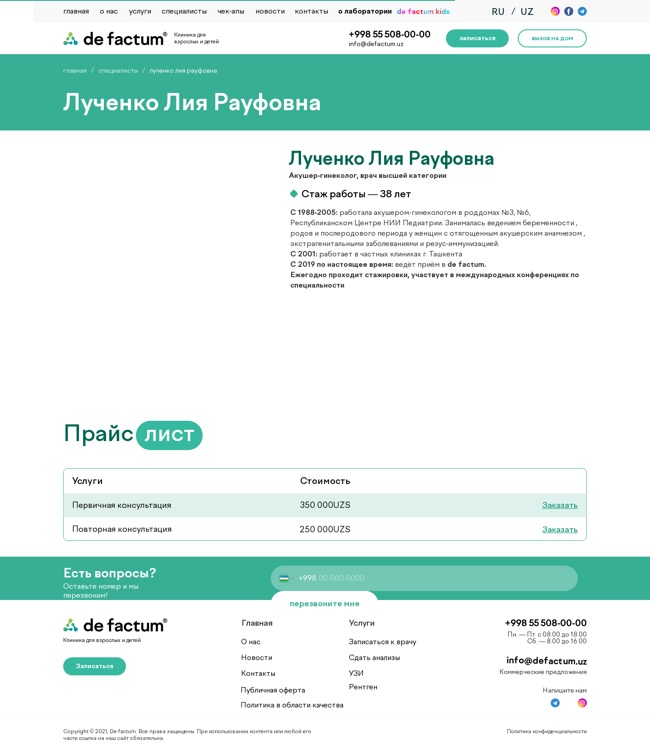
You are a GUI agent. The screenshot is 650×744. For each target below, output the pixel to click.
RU (498, 11)
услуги (140, 11)
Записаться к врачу (382, 641)
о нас (109, 11)
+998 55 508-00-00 (390, 34)
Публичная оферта (273, 690)
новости (270, 11)
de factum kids (423, 11)
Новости (256, 657)
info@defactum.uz (376, 44)
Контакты (258, 673)
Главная (257, 623)
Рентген (363, 687)
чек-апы (231, 11)
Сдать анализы (374, 657)
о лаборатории (365, 11)
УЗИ (356, 673)
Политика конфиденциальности (547, 731)
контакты (311, 11)
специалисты (184, 11)
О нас (250, 641)
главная (76, 11)
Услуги (362, 623)
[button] (477, 38)
